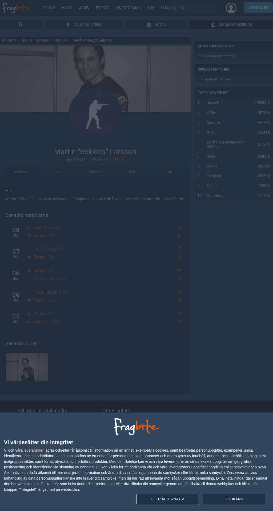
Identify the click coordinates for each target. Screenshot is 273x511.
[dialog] (136, 462)
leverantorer (34, 450)
